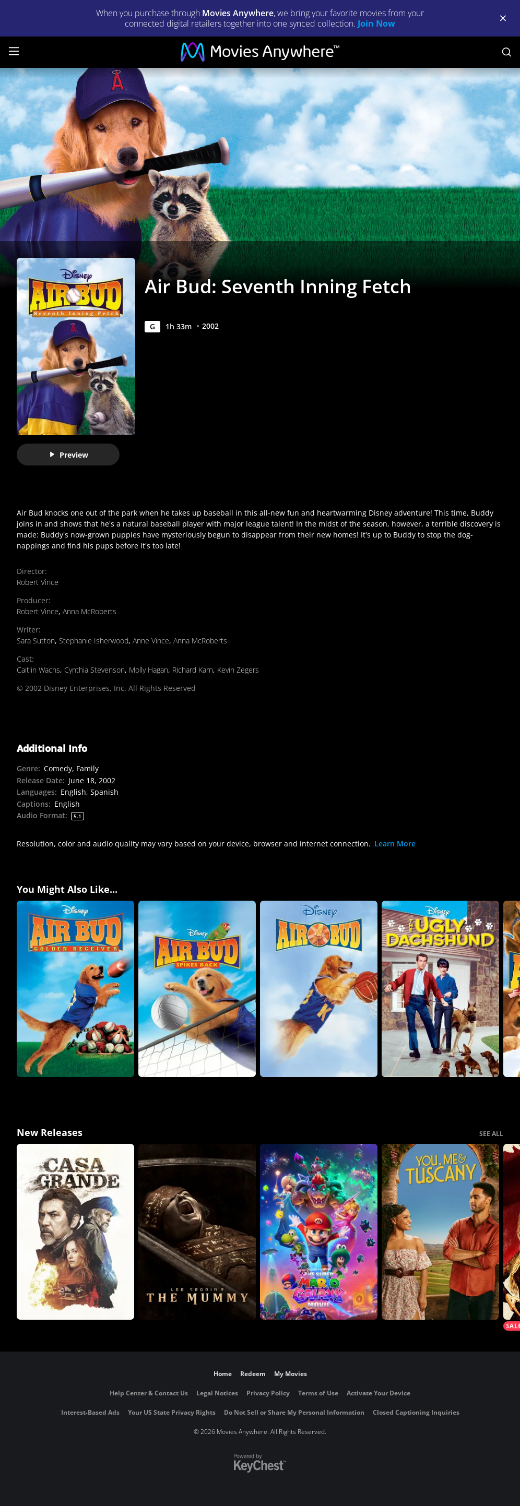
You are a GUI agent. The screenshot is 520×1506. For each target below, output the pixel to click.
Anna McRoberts (89, 611)
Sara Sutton (36, 641)
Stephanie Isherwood (93, 641)
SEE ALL (491, 1133)
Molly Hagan (148, 670)
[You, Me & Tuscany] (440, 1232)
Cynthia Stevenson (94, 670)
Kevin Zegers (238, 670)
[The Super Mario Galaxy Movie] (318, 1232)
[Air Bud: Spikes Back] (197, 989)
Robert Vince (37, 582)
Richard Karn (192, 670)
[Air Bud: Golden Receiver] (75, 989)
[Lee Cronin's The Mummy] (197, 1232)
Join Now (376, 23)
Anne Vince (151, 641)
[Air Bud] (318, 989)
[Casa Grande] (75, 1232)
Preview (68, 455)
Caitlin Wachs (38, 670)
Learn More (395, 843)
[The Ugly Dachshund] (440, 989)
